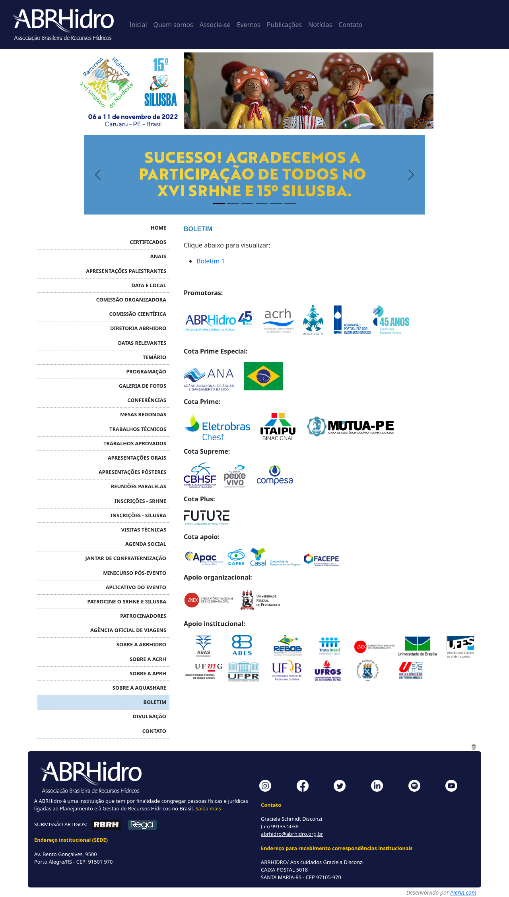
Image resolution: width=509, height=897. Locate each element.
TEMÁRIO (154, 357)
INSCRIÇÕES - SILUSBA (138, 515)
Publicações (284, 24)
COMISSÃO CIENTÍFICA (137, 313)
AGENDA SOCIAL (145, 543)
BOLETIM (155, 702)
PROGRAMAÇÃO (146, 371)
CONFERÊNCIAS (146, 400)
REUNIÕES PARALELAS (138, 486)
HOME (158, 227)
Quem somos (173, 24)
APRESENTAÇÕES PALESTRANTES (126, 271)
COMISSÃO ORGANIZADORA (131, 299)
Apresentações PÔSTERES (132, 472)
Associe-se (215, 24)
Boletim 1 (210, 261)
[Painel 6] (290, 203)
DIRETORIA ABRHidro (138, 328)
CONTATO (154, 731)
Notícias (320, 24)
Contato (350, 24)
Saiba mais (208, 808)
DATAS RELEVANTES (142, 342)
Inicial (138, 24)
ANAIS (158, 256)
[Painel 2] (233, 203)
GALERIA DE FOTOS (142, 385)
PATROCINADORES (143, 615)
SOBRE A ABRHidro (141, 644)
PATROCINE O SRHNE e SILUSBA (126, 601)
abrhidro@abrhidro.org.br (292, 833)
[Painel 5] (276, 203)
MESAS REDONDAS (143, 414)
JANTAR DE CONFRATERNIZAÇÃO (125, 558)
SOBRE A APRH (148, 673)
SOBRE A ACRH (148, 659)
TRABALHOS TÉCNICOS (137, 429)
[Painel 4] (262, 203)
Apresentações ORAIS (137, 457)
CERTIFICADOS (148, 242)
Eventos (248, 24)
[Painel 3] (247, 203)
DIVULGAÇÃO (149, 716)
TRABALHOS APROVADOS (134, 443)
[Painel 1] (219, 203)
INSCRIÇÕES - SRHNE (140, 501)
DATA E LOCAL (149, 285)
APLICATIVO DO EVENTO (136, 587)
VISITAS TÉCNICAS (143, 529)
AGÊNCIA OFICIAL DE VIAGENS (128, 630)
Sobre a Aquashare (139, 687)
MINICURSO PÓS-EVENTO (134, 572)
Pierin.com (463, 892)
